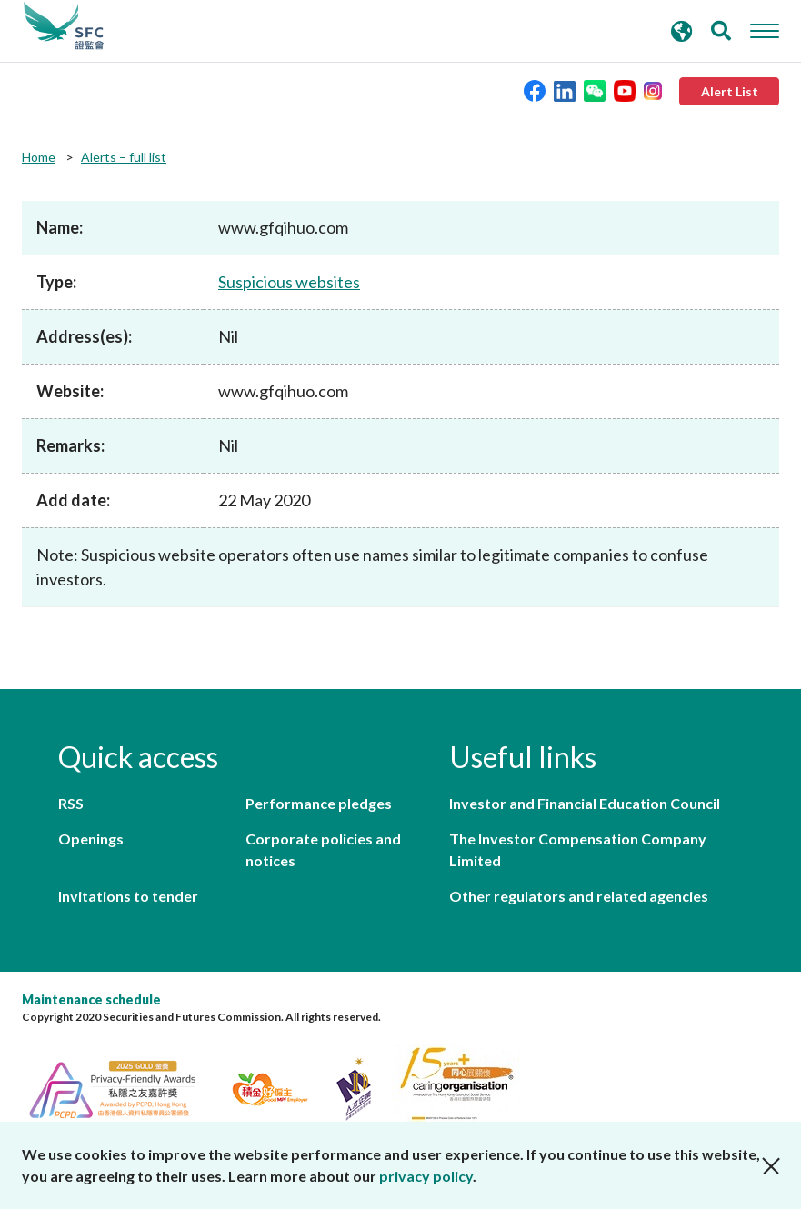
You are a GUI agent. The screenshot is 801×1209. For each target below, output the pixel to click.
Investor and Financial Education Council (584, 803)
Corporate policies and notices (323, 849)
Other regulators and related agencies (578, 895)
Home (38, 157)
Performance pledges (318, 803)
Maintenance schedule (91, 999)
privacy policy (426, 1175)
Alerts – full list (123, 157)
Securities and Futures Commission (63, 26)
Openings (91, 838)
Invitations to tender (128, 895)
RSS (71, 803)
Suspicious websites (289, 282)
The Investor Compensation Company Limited (577, 849)
